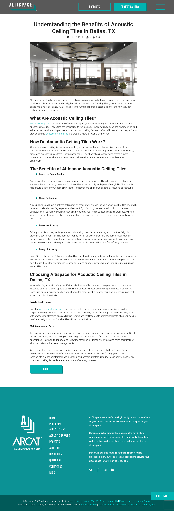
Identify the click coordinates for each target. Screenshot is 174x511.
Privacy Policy (82, 501)
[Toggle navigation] (160, 7)
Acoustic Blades (106, 504)
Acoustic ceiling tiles (40, 123)
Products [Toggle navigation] (94, 7)
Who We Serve (98, 501)
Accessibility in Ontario (140, 501)
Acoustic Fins (122, 504)
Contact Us (112, 501)
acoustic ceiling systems (51, 309)
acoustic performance (57, 133)
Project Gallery (130, 7)
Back (46, 369)
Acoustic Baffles (88, 504)
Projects (123, 501)
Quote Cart (162, 496)
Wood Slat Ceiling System (143, 504)
